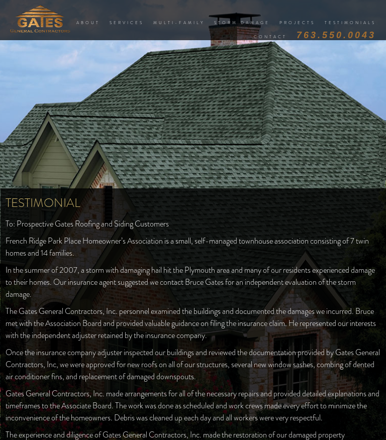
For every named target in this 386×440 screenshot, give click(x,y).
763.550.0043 (336, 35)
